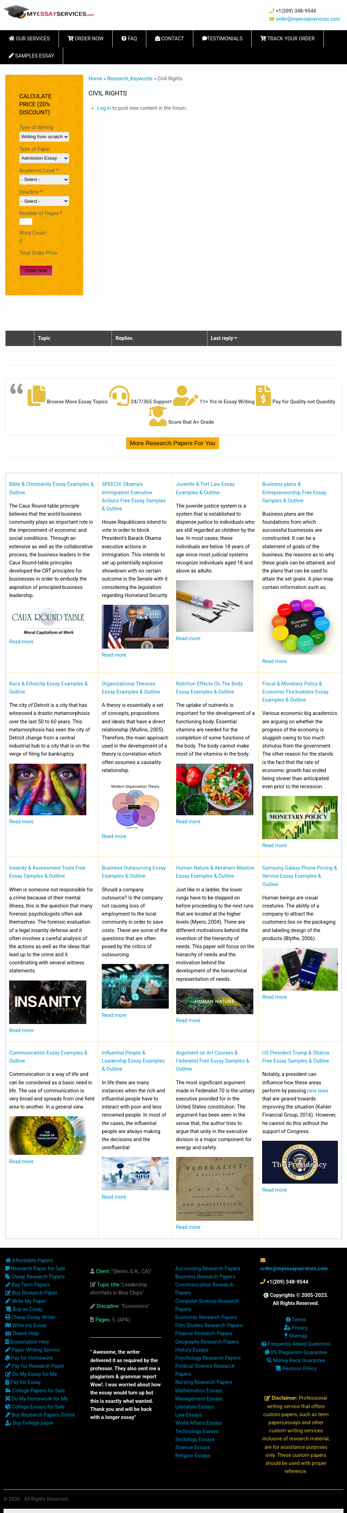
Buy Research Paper (31, 1293)
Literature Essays (194, 1407)
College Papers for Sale (35, 1391)
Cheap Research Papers (35, 1277)
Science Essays (193, 1448)
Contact (169, 39)
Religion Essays (193, 1456)
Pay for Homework (29, 1358)
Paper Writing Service (32, 1350)
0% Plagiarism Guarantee (296, 1352)
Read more (21, 642)
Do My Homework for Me (36, 1399)
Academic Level (39, 171)
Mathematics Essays (198, 1391)
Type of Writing (36, 127)
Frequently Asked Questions (296, 1344)
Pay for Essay (23, 1382)
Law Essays (188, 1415)
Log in (104, 108)
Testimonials (222, 39)
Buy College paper (29, 1423)
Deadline (30, 192)
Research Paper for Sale (35, 1269)
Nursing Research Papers (204, 1382)
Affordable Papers (29, 1261)
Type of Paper (35, 149)
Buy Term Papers (27, 1285)
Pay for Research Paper (35, 1366)
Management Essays (198, 1399)
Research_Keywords (130, 79)
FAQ (129, 39)
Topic (44, 338)
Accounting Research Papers (208, 1269)
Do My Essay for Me (31, 1374)
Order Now (86, 39)
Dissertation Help (27, 1342)
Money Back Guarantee (296, 1361)
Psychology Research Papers (208, 1358)
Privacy (296, 1328)
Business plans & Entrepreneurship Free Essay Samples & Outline (294, 492)
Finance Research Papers (204, 1334)
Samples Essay (31, 56)
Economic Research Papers (206, 1317)
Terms (296, 1320)
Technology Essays (197, 1431)
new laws (317, 1091)
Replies (123, 338)
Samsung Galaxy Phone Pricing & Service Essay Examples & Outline (299, 876)
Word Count (32, 233)
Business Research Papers (205, 1277)
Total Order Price (38, 253)
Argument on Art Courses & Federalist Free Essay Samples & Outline (212, 1061)
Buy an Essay (24, 1309)
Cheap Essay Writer (30, 1317)
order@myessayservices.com (308, 19)
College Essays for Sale (35, 1407)
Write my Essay (26, 1325)
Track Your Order (287, 39)
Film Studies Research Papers (209, 1325)
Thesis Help (22, 1334)
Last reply (224, 338)
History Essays (192, 1350)
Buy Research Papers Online (40, 1415)
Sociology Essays (195, 1439)
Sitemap (296, 1336)
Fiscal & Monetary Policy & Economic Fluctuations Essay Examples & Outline (295, 692)
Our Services (29, 39)
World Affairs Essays (198, 1423)
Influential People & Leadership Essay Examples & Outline (133, 1061)
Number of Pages (40, 213)
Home (95, 79)
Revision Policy (296, 1369)
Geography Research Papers (207, 1342)
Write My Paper (25, 1301)
